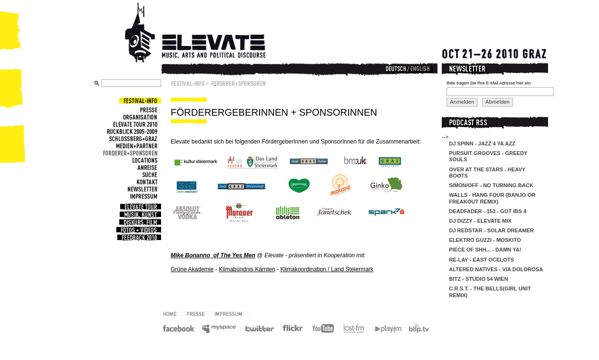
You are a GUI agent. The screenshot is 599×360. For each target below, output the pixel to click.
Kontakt (146, 181)
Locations (143, 160)
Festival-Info (139, 101)
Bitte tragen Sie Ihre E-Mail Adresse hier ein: (489, 83)
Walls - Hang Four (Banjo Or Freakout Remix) (492, 198)
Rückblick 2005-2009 (131, 131)
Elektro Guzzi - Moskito (485, 240)
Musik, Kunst (139, 214)
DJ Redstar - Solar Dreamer (491, 230)
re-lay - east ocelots (481, 260)
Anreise (146, 167)
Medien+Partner (135, 145)
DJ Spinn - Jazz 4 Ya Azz (482, 143)
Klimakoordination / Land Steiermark (326, 269)
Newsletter (141, 189)
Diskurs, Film (139, 222)
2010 (173, 313)
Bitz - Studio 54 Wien (478, 279)
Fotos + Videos (138, 230)
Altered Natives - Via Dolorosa (496, 269)
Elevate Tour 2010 (134, 124)
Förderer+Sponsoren (129, 153)
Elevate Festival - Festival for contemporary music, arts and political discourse (208, 33)
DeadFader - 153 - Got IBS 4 (487, 211)
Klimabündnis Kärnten (247, 269)
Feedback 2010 (138, 237)
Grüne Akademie (192, 269)
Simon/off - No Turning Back (491, 185)
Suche (149, 174)
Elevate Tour (140, 207)
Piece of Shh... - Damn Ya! (485, 249)
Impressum (142, 196)
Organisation (139, 117)
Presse (147, 109)
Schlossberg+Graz (132, 138)
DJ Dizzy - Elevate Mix (480, 221)
